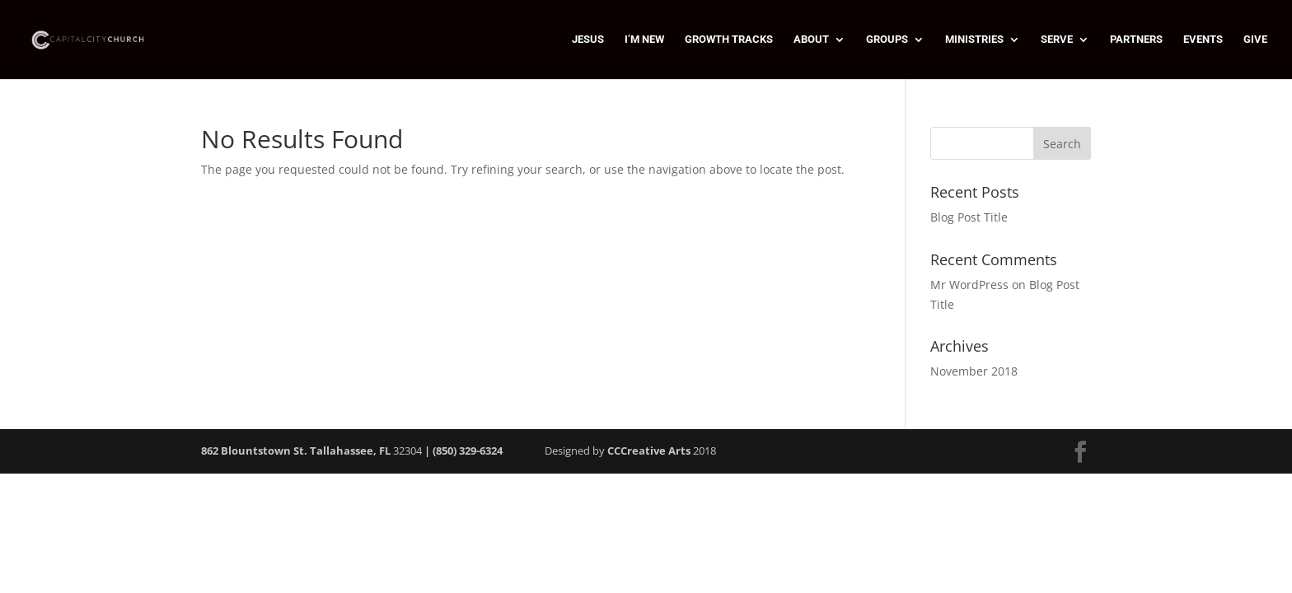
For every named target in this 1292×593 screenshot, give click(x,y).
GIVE (1255, 39)
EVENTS (1203, 39)
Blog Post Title (969, 217)
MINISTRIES (974, 39)
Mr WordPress (969, 284)
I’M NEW (644, 39)
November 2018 (974, 371)
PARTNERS (1136, 39)
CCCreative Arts (648, 450)
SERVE (1057, 39)
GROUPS (887, 39)
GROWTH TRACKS (729, 39)
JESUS (588, 39)
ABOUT (811, 39)
